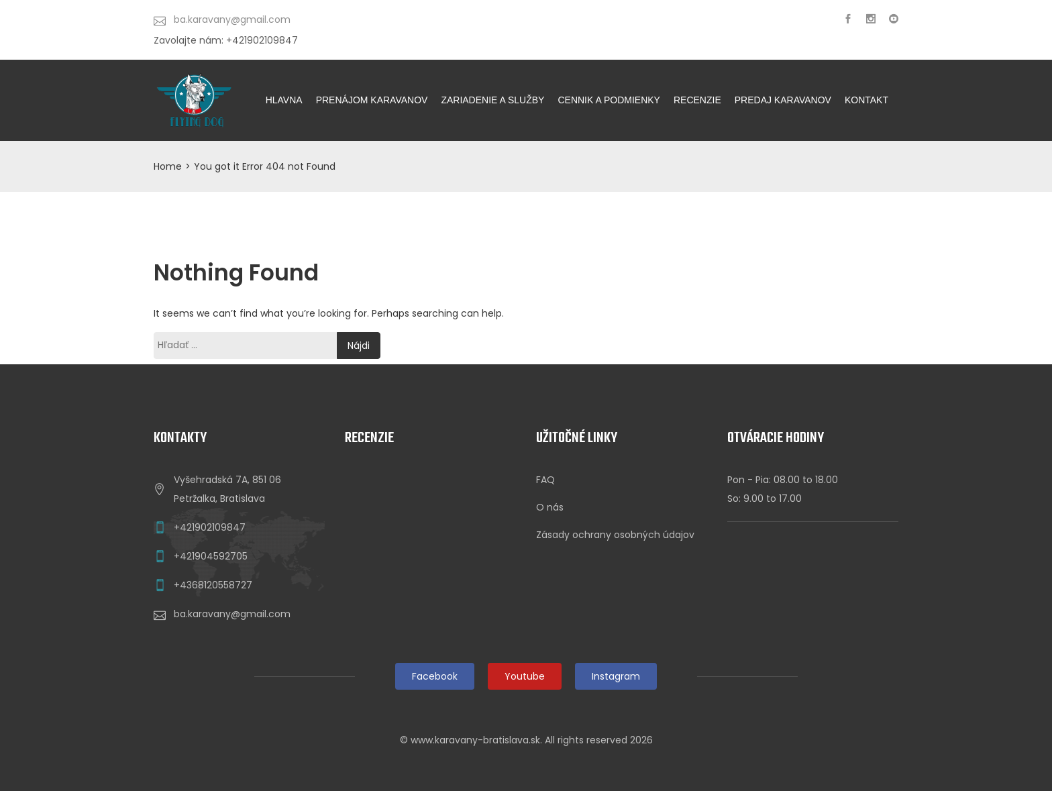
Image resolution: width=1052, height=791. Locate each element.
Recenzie (697, 100)
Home (168, 166)
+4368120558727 (213, 585)
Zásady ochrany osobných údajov (615, 534)
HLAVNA (284, 100)
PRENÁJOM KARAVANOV (372, 100)
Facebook (435, 676)
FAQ (545, 479)
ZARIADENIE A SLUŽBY (492, 100)
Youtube (525, 676)
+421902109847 (210, 527)
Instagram (616, 676)
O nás (550, 507)
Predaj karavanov (783, 100)
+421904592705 (211, 556)
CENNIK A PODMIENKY (609, 100)
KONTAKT (866, 100)
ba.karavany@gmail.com (232, 614)
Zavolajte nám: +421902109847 (226, 40)
